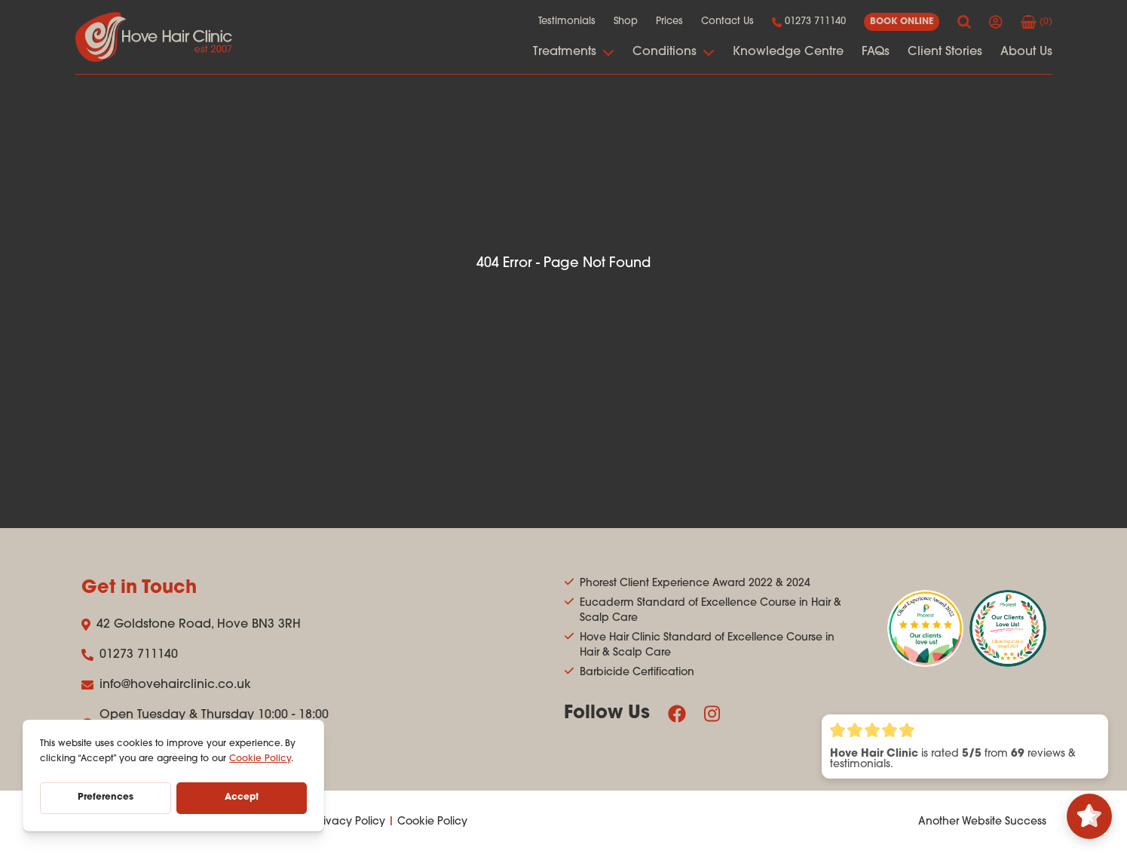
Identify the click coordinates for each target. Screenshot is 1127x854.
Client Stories (945, 52)
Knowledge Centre (788, 52)
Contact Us (727, 21)
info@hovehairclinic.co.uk (166, 685)
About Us (1026, 52)
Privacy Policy (349, 822)
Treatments (573, 52)
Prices (669, 21)
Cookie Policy (432, 822)
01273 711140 (809, 22)
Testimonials (567, 21)
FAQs (876, 52)
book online (901, 21)
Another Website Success (982, 822)
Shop (626, 21)
